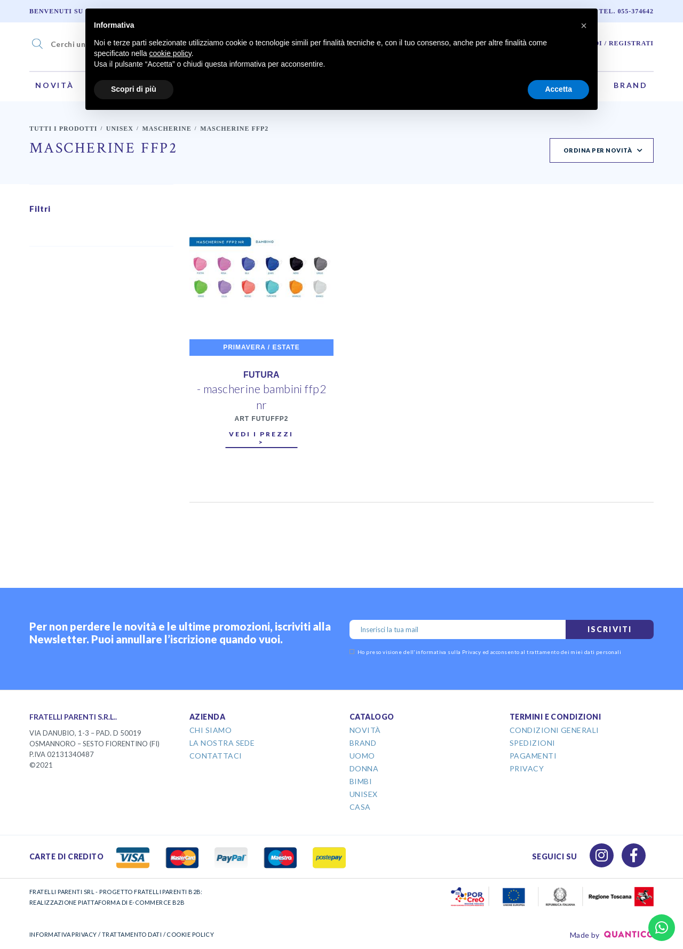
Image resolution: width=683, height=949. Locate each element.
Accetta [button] (558, 89)
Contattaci (215, 755)
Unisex (119, 128)
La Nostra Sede (222, 742)
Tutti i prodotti (63, 128)
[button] (583, 25)
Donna (364, 768)
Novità (54, 85)
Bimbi (361, 781)
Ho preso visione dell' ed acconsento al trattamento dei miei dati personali (485, 652)
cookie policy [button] (170, 53)
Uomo (362, 755)
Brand (631, 85)
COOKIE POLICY (190, 934)
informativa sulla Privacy (448, 652)
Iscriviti (609, 629)
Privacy (527, 768)
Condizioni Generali (554, 730)
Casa (360, 806)
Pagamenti (533, 755)
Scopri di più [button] (133, 89)
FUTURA (261, 374)
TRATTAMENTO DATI (132, 934)
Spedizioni (532, 742)
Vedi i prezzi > (261, 438)
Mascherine (166, 128)
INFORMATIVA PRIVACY (63, 934)
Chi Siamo (210, 730)
